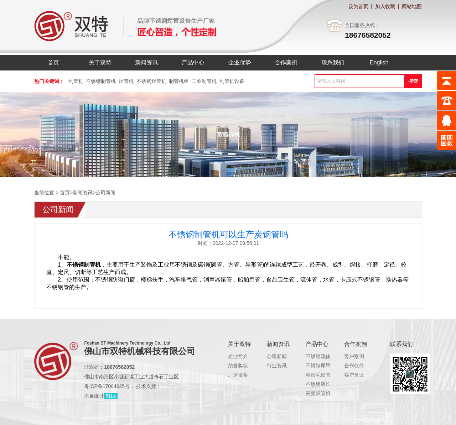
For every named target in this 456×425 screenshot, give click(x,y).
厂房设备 (238, 375)
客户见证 (354, 375)
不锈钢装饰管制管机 (328, 384)
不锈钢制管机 (101, 81)
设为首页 (358, 6)
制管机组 (179, 81)
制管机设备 (231, 81)
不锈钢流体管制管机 (328, 356)
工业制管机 (204, 81)
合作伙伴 (354, 365)
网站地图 (412, 6)
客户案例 (354, 356)
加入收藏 (385, 6)
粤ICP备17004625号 (107, 386)
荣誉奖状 (238, 365)
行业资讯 (277, 365)
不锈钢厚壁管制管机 (328, 365)
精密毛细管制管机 (326, 375)
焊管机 (126, 81)
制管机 (75, 81)
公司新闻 (105, 192)
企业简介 (238, 356)
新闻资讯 (83, 192)
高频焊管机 (318, 393)
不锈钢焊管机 (151, 81)
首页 (65, 192)
